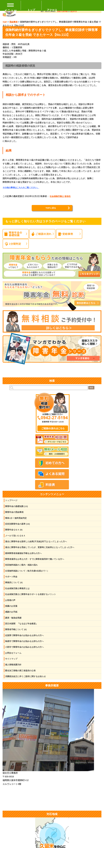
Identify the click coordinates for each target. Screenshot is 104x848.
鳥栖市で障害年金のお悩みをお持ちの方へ (25, 647)
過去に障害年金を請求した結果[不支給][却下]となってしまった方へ (38, 543)
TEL (83, 5)
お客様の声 (10, 604)
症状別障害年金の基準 (18, 525)
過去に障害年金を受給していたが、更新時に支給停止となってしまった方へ (42, 549)
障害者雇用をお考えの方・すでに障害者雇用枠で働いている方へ (36, 561)
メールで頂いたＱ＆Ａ (16, 537)
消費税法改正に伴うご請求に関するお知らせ (27, 683)
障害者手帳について (16, 635)
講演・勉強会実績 (14, 622)
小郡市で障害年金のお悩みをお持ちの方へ (25, 653)
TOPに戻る (50, 208)
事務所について (14, 586)
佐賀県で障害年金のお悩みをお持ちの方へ (25, 641)
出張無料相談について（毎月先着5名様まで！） (28, 574)
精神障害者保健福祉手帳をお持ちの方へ (24, 555)
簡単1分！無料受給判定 (16, 519)
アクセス (52, 10)
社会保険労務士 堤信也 (61, 196)
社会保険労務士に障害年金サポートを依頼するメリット (32, 598)
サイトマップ (11, 665)
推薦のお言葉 (11, 610)
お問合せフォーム (14, 659)
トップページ (11, 501)
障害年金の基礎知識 (17, 507)
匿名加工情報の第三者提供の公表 (21, 677)
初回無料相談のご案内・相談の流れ (22, 568)
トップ (31, 10)
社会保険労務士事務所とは (18, 592)
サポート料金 (11, 580)
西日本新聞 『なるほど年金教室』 (22, 628)
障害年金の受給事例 (15, 513)
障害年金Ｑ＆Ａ (14, 531)
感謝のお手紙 (11, 616)
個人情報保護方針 (14, 671)
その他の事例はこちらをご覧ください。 (22, 187)
